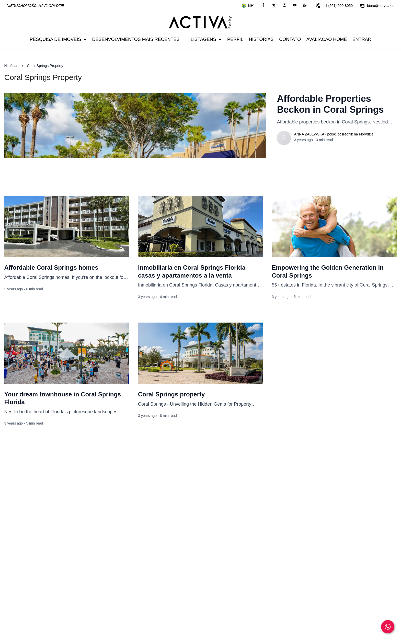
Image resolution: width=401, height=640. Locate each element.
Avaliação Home (326, 39)
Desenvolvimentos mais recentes (135, 39)
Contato (290, 39)
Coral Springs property (171, 394)
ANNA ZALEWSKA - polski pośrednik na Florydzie (333, 134)
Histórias (261, 39)
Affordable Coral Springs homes (51, 267)
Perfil (235, 39)
